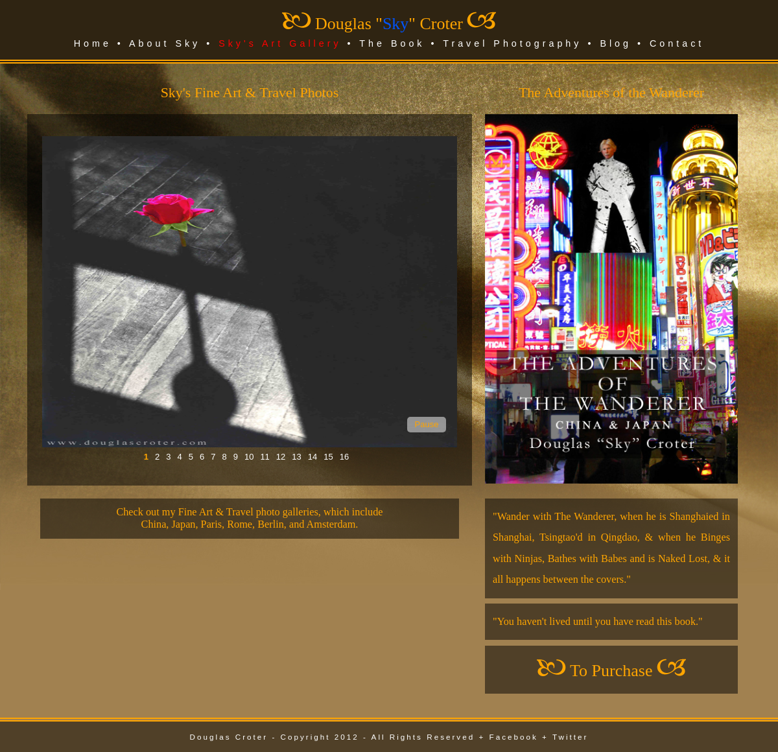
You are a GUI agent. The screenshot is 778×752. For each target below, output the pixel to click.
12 (280, 457)
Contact (677, 43)
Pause (427, 424)
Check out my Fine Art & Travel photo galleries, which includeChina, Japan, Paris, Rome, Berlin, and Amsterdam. (249, 518)
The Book (392, 43)
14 (312, 457)
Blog (615, 43)
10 (248, 457)
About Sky (164, 43)
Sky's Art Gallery (279, 43)
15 (328, 457)
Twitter (570, 737)
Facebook (513, 737)
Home (93, 43)
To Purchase (611, 670)
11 (264, 457)
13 (296, 457)
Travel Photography (512, 43)
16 (344, 457)
